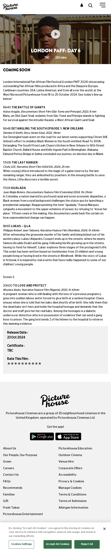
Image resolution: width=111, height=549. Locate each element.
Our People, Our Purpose (20, 455)
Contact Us (11, 474)
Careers (8, 468)
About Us (9, 448)
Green (7, 461)
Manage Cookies (70, 487)
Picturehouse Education (75, 448)
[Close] (104, 532)
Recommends (12, 487)
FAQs (7, 481)
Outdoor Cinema (70, 455)
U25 (5, 501)
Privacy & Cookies (71, 481)
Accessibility (68, 474)
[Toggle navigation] (102, 6)
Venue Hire (66, 461)
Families (9, 494)
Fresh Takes (11, 507)
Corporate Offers (70, 468)
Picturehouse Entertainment (23, 514)
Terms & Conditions (72, 494)
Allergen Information (73, 507)
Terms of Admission (73, 501)
